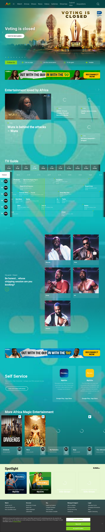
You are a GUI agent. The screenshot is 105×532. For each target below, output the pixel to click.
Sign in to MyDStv (72, 505)
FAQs (89, 509)
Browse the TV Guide (31, 505)
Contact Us (70, 511)
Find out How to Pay (72, 509)
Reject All (78, 524)
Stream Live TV (8, 505)
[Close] (102, 524)
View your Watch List (10, 507)
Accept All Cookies (78, 528)
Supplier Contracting (93, 511)
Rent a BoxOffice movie (10, 509)
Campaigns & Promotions (94, 507)
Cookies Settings (78, 519)
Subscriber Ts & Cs (92, 505)
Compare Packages (50, 507)
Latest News (29, 511)
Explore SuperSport (30, 509)
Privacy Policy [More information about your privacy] (17, 521)
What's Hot (28, 507)
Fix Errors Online (71, 507)
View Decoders (49, 509)
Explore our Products (51, 505)
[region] (52, 524)
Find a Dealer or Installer (51, 511)
